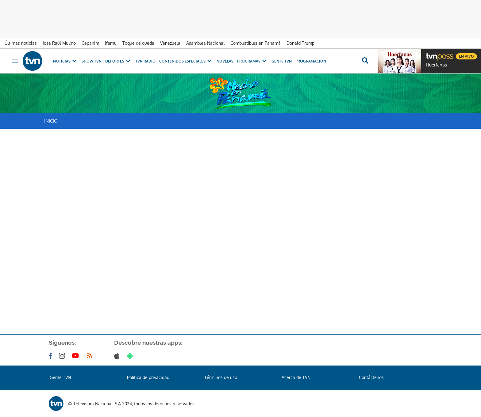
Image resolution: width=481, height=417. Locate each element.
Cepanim (90, 43)
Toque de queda (138, 43)
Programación (310, 61)
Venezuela (170, 43)
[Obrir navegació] (15, 61)
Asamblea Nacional (205, 43)
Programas (252, 61)
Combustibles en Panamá (255, 43)
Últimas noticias (21, 43)
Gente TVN (281, 61)
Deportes (118, 61)
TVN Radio (145, 61)
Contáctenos (371, 377)
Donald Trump (300, 43)
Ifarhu (111, 43)
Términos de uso (220, 377)
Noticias (65, 61)
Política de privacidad (148, 377)
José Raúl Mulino (59, 43)
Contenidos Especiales (186, 61)
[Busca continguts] (365, 61)
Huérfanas (436, 65)
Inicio (51, 121)
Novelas (225, 61)
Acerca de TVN (296, 377)
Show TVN (92, 61)
